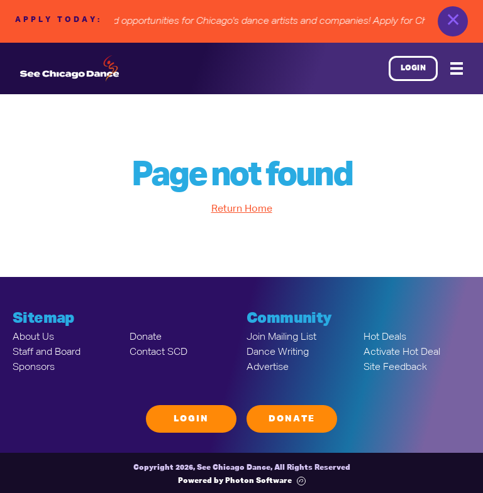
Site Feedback (395, 367)
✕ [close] (453, 21)
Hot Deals (385, 337)
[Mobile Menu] (456, 68)
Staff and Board (46, 352)
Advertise (268, 367)
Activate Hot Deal (402, 352)
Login (413, 68)
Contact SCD (158, 352)
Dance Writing (278, 352)
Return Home (241, 209)
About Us (33, 337)
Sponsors (34, 367)
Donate (146, 337)
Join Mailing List (281, 337)
